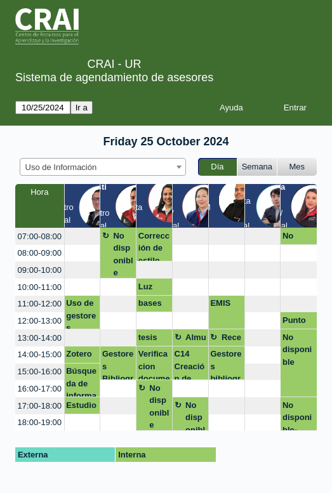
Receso (231, 339)
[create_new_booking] (82, 236)
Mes (297, 166)
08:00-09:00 (40, 253)
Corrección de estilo (153, 246)
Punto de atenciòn (297, 322)
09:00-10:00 (40, 270)
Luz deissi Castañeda (154, 289)
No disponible (123, 254)
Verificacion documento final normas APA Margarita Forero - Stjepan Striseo (154, 364)
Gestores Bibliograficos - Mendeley (117, 364)
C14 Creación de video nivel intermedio (190, 364)
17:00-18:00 (40, 406)
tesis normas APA (153, 339)
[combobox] (103, 167)
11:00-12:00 (40, 303)
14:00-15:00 (40, 354)
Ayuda (231, 107)
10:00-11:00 (40, 287)
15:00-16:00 (40, 371)
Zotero (78, 353)
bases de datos (150, 305)
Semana (257, 166)
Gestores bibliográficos (225, 364)
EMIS (220, 303)
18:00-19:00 (40, 422)
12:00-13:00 (40, 320)
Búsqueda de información (81, 381)
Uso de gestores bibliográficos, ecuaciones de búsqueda (81, 313)
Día (217, 166)
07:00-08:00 (40, 236)
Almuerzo (195, 339)
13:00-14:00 (40, 338)
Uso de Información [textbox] (61, 167)
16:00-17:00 (40, 388)
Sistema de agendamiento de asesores (114, 77)
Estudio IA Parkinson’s (81, 407)
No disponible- (297, 415)
